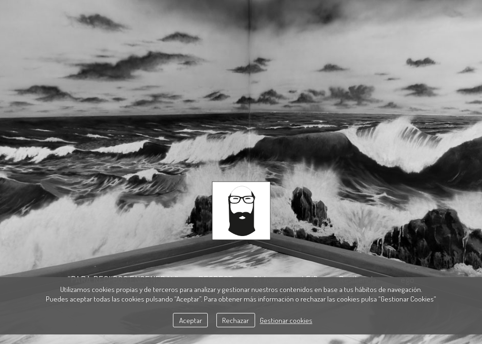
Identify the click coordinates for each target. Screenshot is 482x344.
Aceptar (190, 320)
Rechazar (235, 320)
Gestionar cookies (286, 320)
